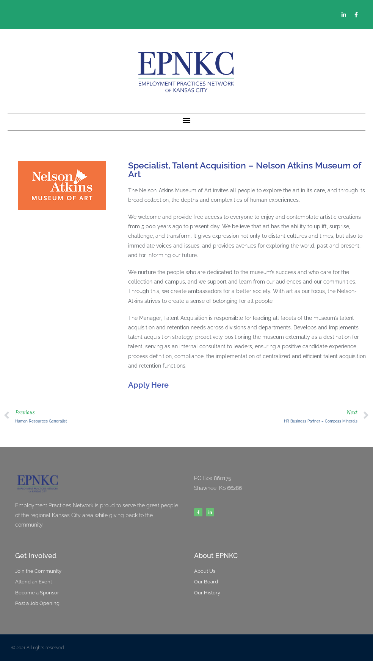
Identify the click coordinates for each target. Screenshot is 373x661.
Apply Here (148, 385)
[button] (186, 120)
